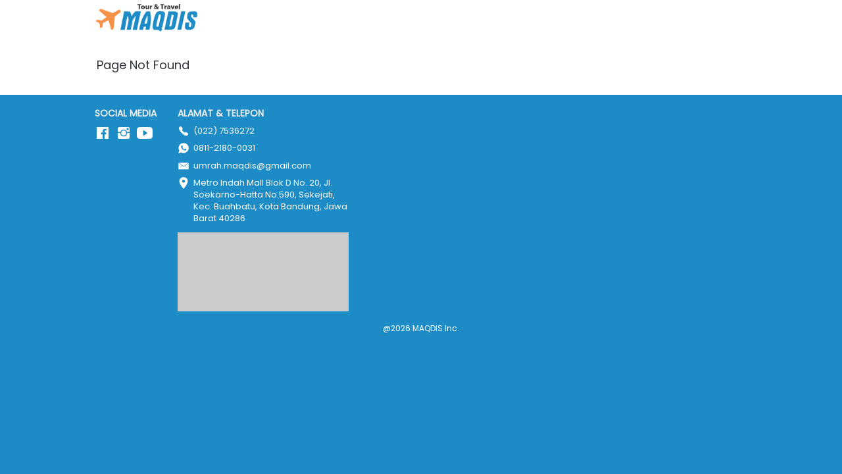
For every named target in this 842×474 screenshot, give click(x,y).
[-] (103, 133)
